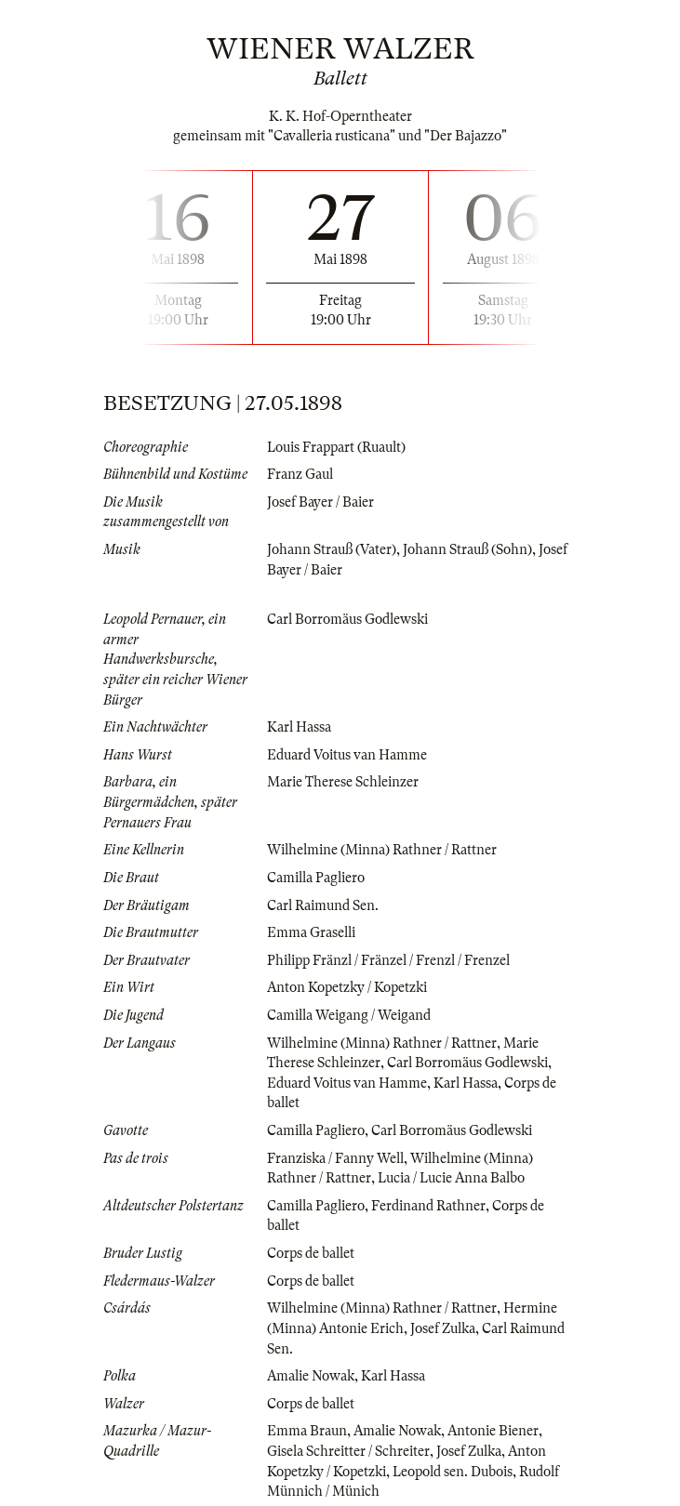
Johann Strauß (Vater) (331, 549)
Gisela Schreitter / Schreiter (348, 1451)
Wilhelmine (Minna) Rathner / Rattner (382, 849)
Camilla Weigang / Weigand (349, 1015)
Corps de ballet (310, 1253)
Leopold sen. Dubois (453, 1471)
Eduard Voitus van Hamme (347, 754)
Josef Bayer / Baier (320, 502)
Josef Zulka (442, 1328)
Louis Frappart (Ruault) (336, 447)
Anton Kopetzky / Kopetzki (347, 987)
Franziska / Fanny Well (335, 1158)
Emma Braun (307, 1430)
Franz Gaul (300, 474)
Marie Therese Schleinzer (343, 781)
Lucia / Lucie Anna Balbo (451, 1177)
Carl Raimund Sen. (323, 905)
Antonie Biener (493, 1430)
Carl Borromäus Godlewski (347, 619)
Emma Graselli (311, 932)
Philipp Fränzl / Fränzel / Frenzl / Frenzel (388, 960)
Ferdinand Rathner (428, 1205)
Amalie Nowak (310, 1375)
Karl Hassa (299, 727)
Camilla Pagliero (316, 877)
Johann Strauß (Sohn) (467, 549)
